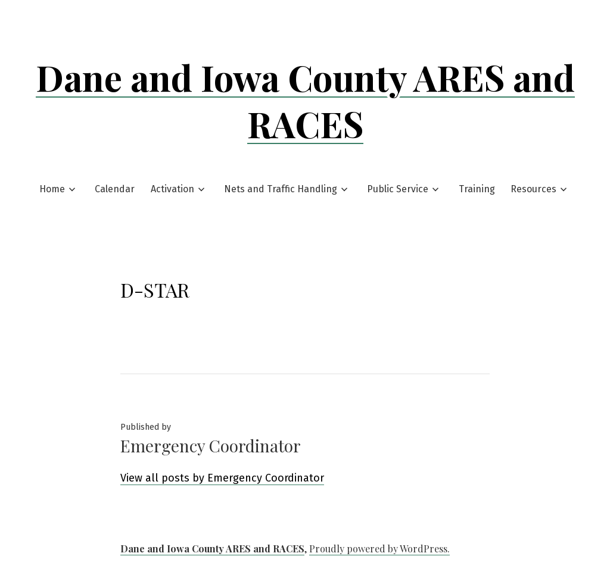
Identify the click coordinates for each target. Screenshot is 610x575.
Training (477, 189)
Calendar (115, 189)
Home (52, 189)
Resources (533, 189)
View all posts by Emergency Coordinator (222, 478)
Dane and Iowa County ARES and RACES (305, 100)
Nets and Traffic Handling (280, 189)
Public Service (397, 189)
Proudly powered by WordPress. (379, 548)
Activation (172, 189)
